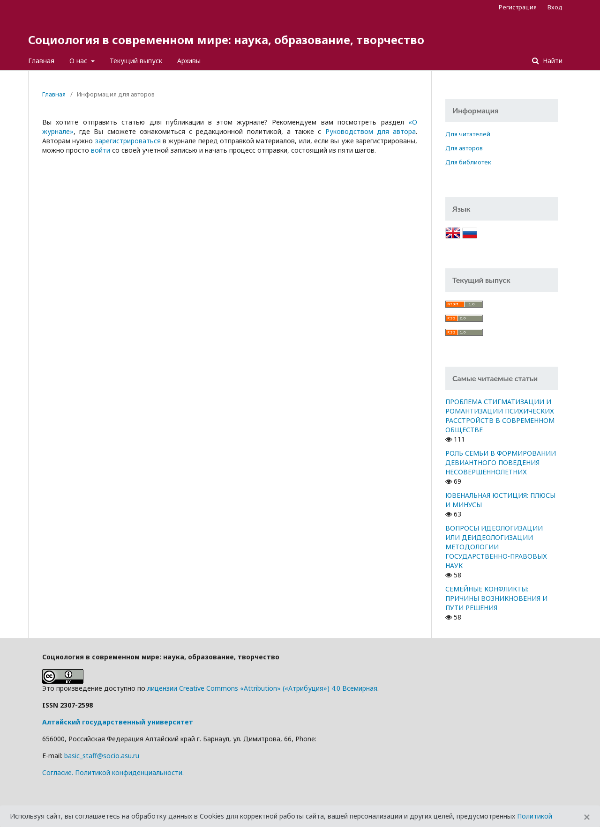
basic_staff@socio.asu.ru (101, 755)
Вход (555, 7)
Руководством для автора (370, 131)
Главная (41, 60)
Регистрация (518, 7)
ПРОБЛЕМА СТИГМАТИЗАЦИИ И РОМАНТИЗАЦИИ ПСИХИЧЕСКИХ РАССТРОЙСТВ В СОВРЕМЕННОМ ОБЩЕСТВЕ (500, 415)
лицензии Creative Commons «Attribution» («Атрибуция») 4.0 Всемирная (262, 688)
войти (100, 150)
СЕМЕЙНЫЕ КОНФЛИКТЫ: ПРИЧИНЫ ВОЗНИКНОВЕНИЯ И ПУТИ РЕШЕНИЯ (496, 598)
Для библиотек (468, 162)
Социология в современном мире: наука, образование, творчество (226, 39)
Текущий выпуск (136, 60)
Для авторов (464, 148)
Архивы (189, 60)
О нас (79, 60)
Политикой (534, 816)
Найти (551, 60)
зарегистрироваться (128, 140)
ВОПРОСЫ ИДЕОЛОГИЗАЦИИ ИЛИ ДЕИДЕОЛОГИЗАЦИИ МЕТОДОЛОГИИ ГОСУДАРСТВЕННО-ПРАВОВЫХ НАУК (496, 547)
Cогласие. (57, 772)
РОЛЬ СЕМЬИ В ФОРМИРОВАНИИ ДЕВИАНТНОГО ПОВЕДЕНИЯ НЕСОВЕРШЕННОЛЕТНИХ (500, 462)
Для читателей (467, 134)
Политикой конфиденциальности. (129, 772)
